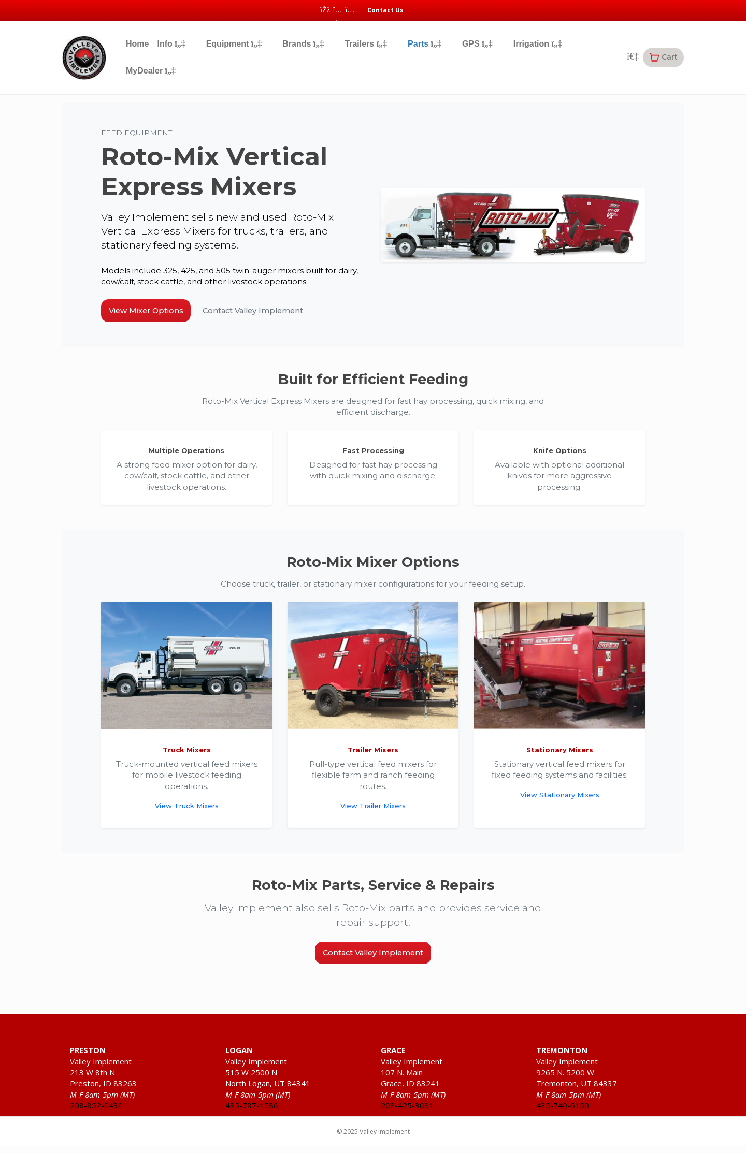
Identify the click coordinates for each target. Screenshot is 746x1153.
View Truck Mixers (187, 810)
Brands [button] (303, 43)
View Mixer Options (153, 313)
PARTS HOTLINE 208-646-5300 (149, 1045)
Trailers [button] (366, 43)
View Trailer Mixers (373, 810)
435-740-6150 (562, 1115)
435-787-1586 (251, 1115)
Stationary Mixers (559, 755)
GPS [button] (477, 43)
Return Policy (641, 1045)
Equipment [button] (234, 43)
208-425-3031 (407, 1115)
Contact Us (385, 10)
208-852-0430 (96, 1115)
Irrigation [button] (537, 43)
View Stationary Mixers (559, 799)
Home (137, 43)
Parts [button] (424, 43)
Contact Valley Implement (278, 313)
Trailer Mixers (373, 755)
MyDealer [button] (151, 70)
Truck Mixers (187, 755)
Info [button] (171, 43)
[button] (663, 57)
